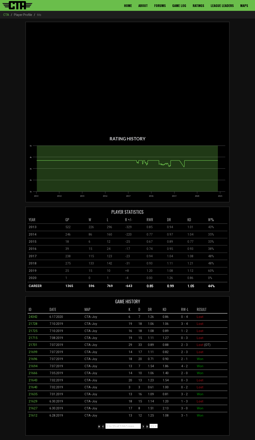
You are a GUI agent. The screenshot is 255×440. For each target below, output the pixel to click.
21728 (33, 324)
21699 (33, 352)
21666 (33, 373)
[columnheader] (46, 220)
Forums (160, 5)
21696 (33, 359)
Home (128, 5)
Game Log (179, 5)
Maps (244, 5)
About (143, 5)
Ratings (198, 5)
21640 (33, 387)
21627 (33, 408)
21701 (33, 345)
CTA (6, 15)
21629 (33, 401)
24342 (33, 317)
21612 (33, 415)
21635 (33, 394)
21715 (33, 338)
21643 (33, 380)
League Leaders (222, 5)
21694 (33, 366)
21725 (33, 331)
